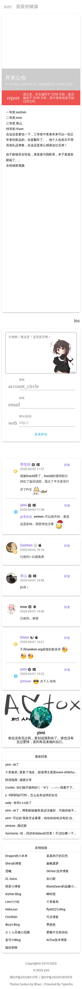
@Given (25, 681)
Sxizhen (26, 545)
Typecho (67, 984)
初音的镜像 (27, 6)
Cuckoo (24, 984)
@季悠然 (26, 517)
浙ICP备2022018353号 (56, 977)
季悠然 (25, 464)
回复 (67, 465)
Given (24, 637)
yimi (23, 505)
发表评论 (41, 434)
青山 (23, 576)
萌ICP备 (15, 977)
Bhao (37, 984)
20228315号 (29, 977)
